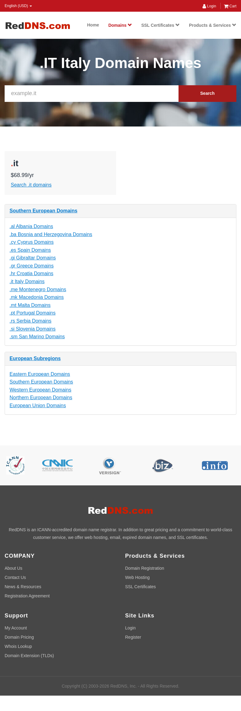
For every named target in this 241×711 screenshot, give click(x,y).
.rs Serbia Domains (30, 320)
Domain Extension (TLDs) (29, 655)
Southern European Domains (43, 210)
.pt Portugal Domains (32, 312)
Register (133, 637)
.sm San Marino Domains (37, 336)
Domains (120, 25)
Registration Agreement (27, 595)
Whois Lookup (18, 646)
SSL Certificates (160, 25)
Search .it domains (31, 184)
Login (209, 6)
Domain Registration (144, 568)
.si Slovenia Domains (32, 328)
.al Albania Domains (31, 226)
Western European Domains (40, 389)
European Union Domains (38, 405)
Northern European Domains (41, 397)
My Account (16, 627)
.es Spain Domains (30, 250)
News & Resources (23, 586)
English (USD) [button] (18, 6)
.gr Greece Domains (32, 265)
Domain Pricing (19, 637)
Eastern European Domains (40, 374)
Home (93, 24)
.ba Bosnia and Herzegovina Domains (51, 234)
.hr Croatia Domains (31, 273)
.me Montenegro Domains (38, 289)
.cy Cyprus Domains (32, 242)
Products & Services (212, 25)
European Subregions (35, 358)
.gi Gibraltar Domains (33, 257)
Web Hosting (137, 577)
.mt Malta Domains (30, 305)
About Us (13, 568)
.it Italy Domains (27, 281)
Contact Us (15, 577)
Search (207, 93)
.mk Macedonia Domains (37, 297)
